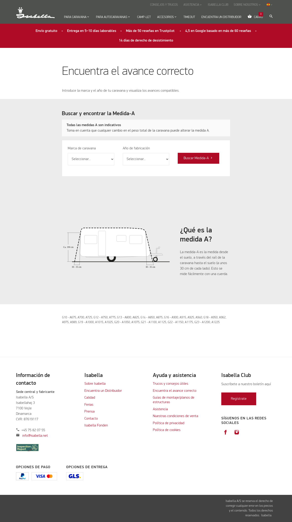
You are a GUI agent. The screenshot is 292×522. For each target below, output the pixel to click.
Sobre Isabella (95, 384)
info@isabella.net (35, 436)
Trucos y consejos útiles (170, 384)
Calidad (90, 398)
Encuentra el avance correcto (174, 391)
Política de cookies (166, 430)
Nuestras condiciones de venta (175, 416)
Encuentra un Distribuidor (103, 391)
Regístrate (239, 399)
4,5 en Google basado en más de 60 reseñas (218, 31)
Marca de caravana (82, 148)
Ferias (88, 405)
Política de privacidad (168, 423)
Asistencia (160, 409)
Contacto (91, 419)
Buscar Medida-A (198, 158)
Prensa (89, 411)
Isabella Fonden (96, 425)
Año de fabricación (136, 148)
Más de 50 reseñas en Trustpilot (150, 31)
